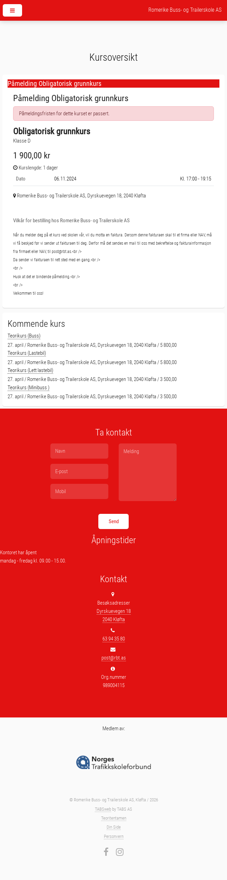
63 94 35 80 (113, 639)
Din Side (114, 827)
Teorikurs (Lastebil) (27, 353)
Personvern (114, 836)
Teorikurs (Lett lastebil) (30, 370)
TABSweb (103, 809)
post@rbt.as (113, 658)
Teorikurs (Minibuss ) (28, 387)
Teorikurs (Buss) (24, 336)
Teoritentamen (113, 818)
